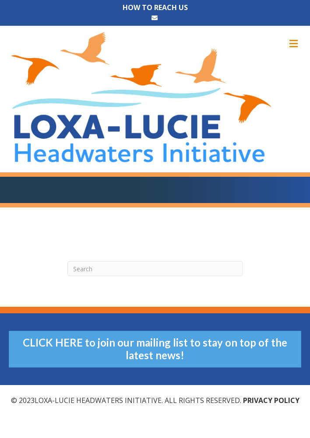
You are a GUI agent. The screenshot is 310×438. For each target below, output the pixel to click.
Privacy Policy (271, 400)
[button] (155, 349)
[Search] (155, 268)
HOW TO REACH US (155, 7)
